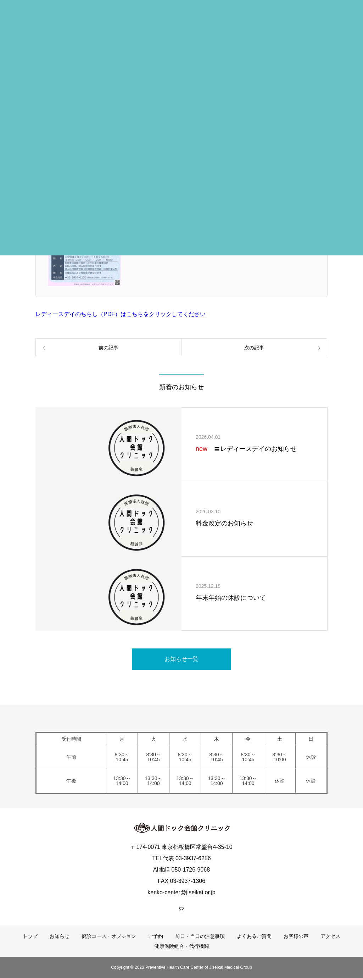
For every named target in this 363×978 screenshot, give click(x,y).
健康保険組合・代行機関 (181, 946)
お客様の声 (296, 936)
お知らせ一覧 (181, 659)
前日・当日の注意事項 (200, 936)
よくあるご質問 (254, 936)
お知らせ (59, 936)
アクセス (330, 936)
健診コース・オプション (109, 936)
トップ (30, 936)
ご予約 (155, 936)
